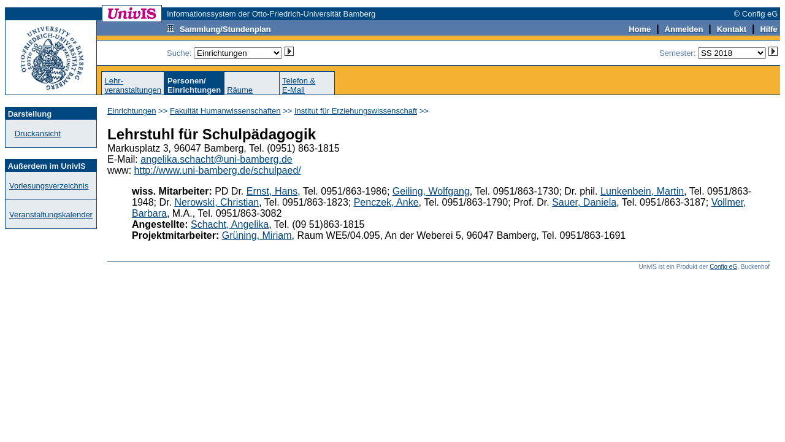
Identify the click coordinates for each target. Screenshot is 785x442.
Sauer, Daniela (584, 202)
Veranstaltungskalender (51, 214)
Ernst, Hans (272, 191)
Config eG (723, 266)
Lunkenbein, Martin (642, 191)
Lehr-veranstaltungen (132, 85)
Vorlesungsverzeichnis (48, 185)
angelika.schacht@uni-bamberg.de (216, 159)
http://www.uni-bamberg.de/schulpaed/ (217, 170)
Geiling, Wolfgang (431, 191)
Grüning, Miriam (257, 235)
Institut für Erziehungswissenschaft (355, 110)
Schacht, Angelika (230, 224)
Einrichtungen (131, 110)
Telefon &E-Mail (298, 85)
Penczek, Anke (386, 202)
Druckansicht (38, 133)
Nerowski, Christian (216, 202)
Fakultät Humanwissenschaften (225, 110)
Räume (240, 90)
